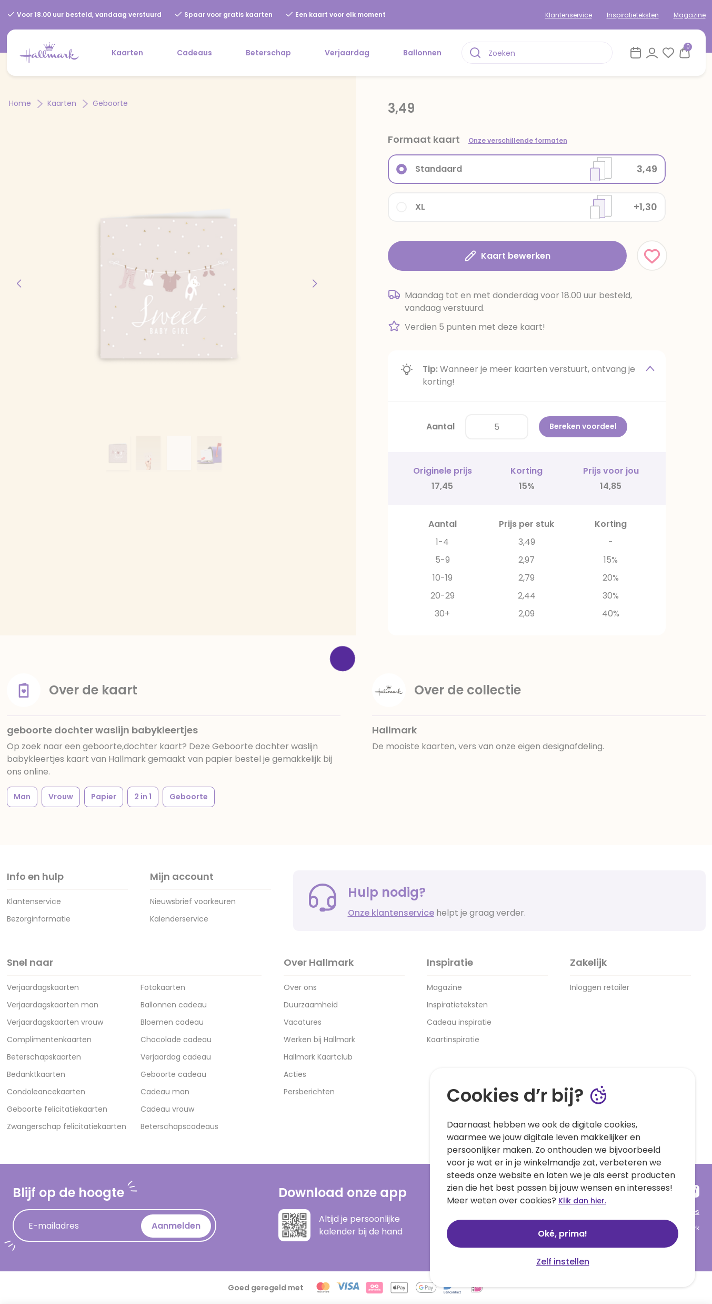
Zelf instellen (562, 1261)
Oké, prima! (562, 1234)
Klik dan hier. (582, 1200)
